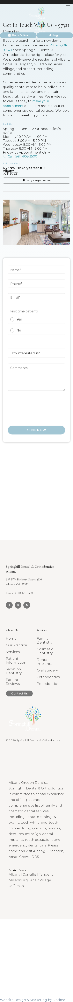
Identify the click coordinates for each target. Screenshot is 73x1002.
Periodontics (48, 684)
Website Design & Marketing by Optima (32, 1000)
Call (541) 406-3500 (22, 156)
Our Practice (16, 645)
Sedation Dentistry (14, 671)
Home (11, 638)
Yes (16, 323)
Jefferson (16, 886)
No (15, 334)
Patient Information (16, 660)
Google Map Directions (39, 180)
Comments (18, 371)
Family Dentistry (45, 640)
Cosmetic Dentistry (45, 651)
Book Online (18, 35)
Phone (15, 287)
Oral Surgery (47, 670)
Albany (14, 874)
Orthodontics (48, 677)
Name (15, 273)
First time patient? (24, 314)
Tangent (46, 874)
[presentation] (37, 409)
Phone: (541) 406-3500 (19, 593)
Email (14, 301)
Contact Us (19, 693)
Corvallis (29, 874)
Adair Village (40, 880)
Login (54, 35)
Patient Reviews (13, 682)
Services (13, 652)
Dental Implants (44, 662)
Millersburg (18, 880)
